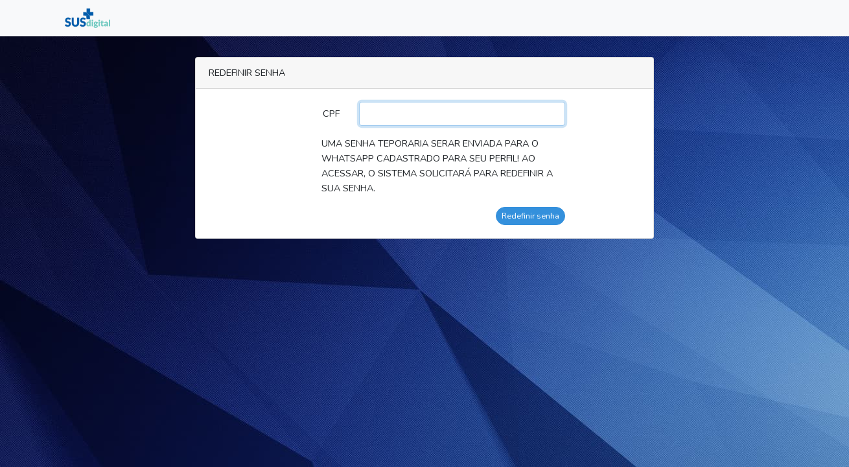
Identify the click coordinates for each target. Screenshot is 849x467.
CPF (331, 113)
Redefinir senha (530, 215)
